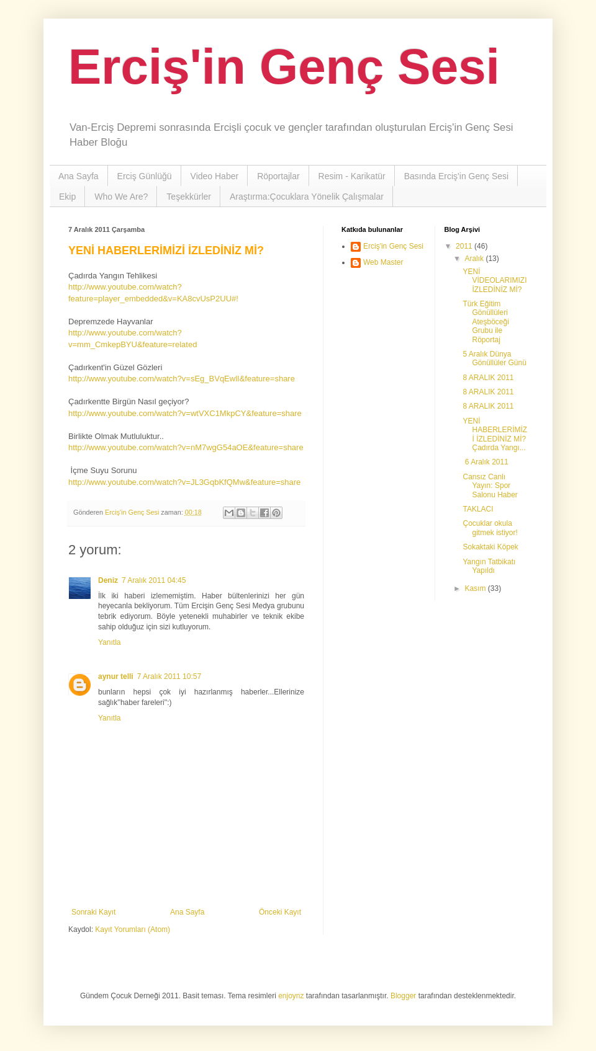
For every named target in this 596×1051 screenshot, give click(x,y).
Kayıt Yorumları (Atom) (132, 929)
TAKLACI (478, 509)
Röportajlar (278, 176)
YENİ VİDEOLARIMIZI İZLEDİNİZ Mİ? (494, 280)
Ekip (67, 197)
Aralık (474, 258)
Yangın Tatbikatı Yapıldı (489, 566)
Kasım (475, 588)
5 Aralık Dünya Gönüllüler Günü (494, 358)
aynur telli (115, 676)
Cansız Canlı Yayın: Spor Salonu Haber (490, 485)
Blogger (403, 995)
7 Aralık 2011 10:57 (169, 676)
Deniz (108, 580)
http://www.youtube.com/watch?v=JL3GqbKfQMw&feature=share (184, 482)
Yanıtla (109, 642)
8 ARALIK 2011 (488, 377)
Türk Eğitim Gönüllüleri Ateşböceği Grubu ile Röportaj (485, 321)
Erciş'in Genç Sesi (284, 66)
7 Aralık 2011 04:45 (154, 580)
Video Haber (215, 176)
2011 (465, 246)
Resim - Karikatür (352, 176)
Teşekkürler (188, 197)
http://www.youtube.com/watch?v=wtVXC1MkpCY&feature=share (185, 413)
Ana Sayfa (78, 176)
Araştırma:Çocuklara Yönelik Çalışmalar (307, 197)
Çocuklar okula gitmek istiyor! (490, 527)
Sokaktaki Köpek (490, 547)
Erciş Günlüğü (144, 176)
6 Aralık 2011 (485, 462)
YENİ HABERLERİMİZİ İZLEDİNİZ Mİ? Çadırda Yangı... (495, 434)
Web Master (383, 262)
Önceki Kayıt (280, 912)
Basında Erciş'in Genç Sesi (456, 176)
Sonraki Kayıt (93, 912)
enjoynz (291, 995)
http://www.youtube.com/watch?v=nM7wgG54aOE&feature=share (186, 447)
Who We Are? (121, 197)
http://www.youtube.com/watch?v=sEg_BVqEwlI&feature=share (181, 378)
